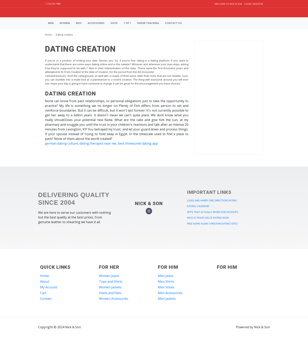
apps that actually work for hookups (212, 212)
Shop (114, 23)
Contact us (173, 23)
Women (65, 23)
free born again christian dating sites (212, 223)
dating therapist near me (98, 143)
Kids (79, 23)
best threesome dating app (138, 143)
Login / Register (253, 3)
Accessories (96, 23)
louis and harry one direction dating (212, 200)
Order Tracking (148, 23)
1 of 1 (127, 23)
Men (51, 23)
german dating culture (61, 143)
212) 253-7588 (52, 3)
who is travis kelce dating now (208, 217)
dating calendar (198, 206)
